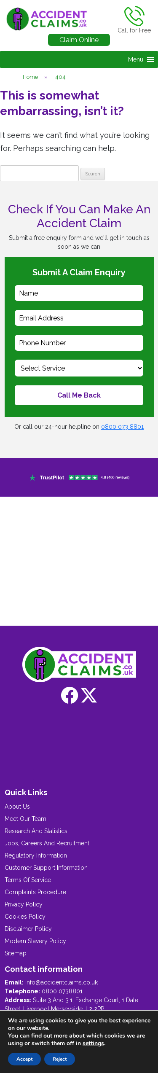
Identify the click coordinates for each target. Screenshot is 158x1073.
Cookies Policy (25, 916)
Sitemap (16, 953)
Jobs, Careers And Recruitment (47, 843)
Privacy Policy (24, 904)
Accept (24, 1059)
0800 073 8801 (122, 426)
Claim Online (79, 40)
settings (93, 1043)
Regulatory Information (36, 855)
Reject (60, 1059)
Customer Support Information (46, 867)
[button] (135, 59)
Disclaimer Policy (28, 928)
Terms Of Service (28, 880)
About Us (17, 806)
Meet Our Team (25, 818)
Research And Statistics (36, 831)
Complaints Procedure (35, 892)
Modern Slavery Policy (35, 941)
